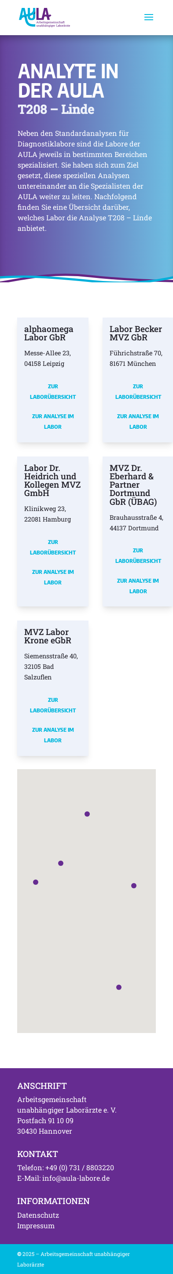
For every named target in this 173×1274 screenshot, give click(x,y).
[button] (35, 882)
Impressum (36, 1225)
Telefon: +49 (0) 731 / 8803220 (65, 1167)
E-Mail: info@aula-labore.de (63, 1178)
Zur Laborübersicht (53, 391)
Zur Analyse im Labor (53, 421)
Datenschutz (38, 1214)
